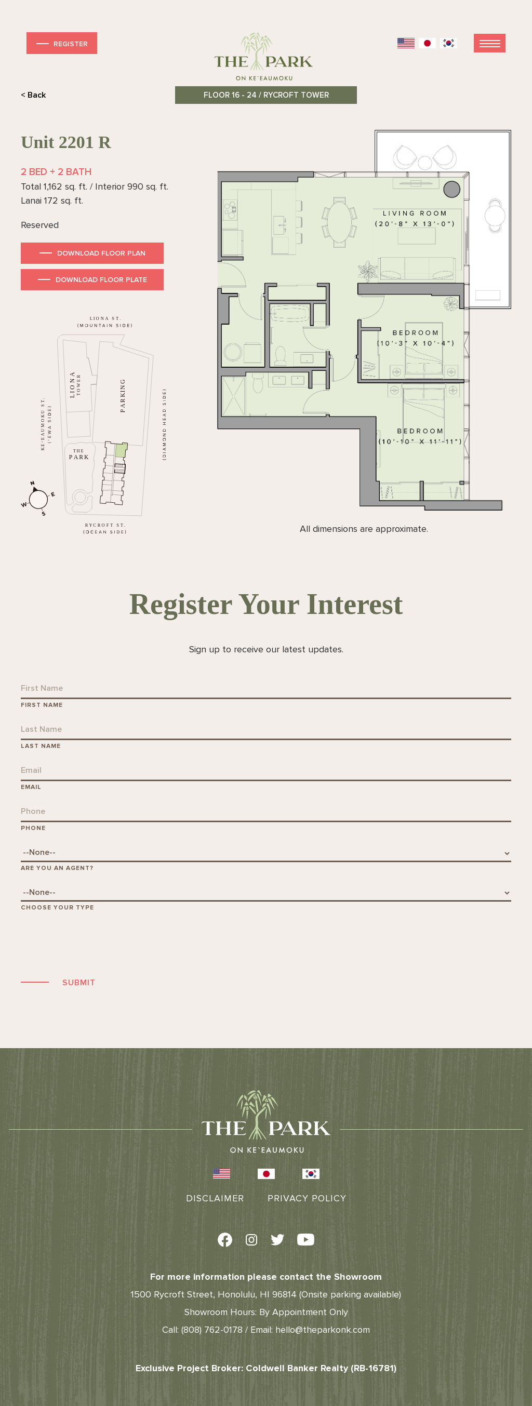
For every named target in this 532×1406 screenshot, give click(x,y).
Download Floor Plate (101, 279)
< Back (33, 95)
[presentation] (100, 942)
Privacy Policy (307, 1198)
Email (31, 787)
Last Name (41, 746)
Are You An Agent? (57, 868)
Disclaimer (215, 1198)
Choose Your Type (57, 908)
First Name (42, 705)
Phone (33, 828)
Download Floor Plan (101, 253)
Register (61, 43)
